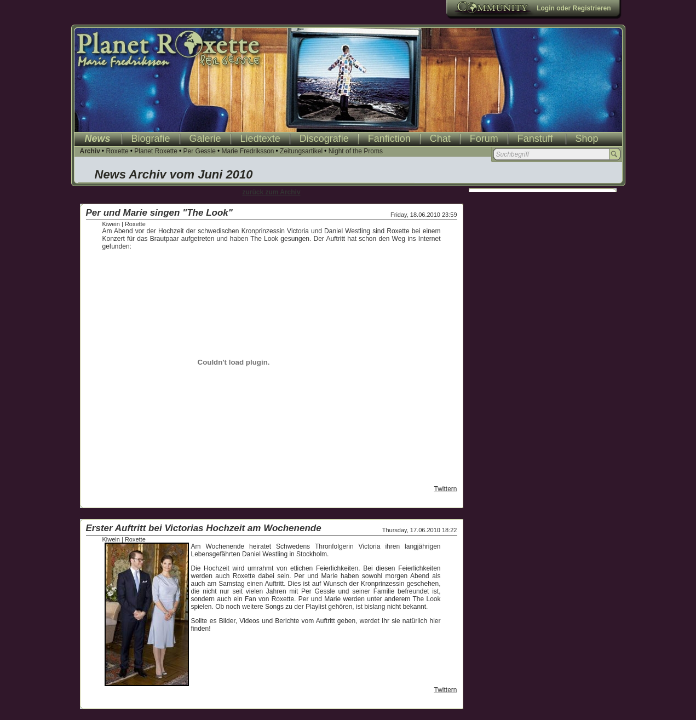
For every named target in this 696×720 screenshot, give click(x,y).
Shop (587, 138)
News (98, 138)
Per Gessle (199, 151)
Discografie (324, 138)
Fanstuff (535, 138)
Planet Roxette (155, 151)
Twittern (445, 489)
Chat (440, 138)
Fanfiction (389, 138)
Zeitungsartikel (301, 151)
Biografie (150, 138)
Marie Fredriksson (247, 151)
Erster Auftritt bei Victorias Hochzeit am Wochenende (203, 528)
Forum (484, 138)
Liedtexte (260, 138)
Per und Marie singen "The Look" (159, 213)
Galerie (205, 138)
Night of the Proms (356, 151)
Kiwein (111, 224)
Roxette (117, 151)
